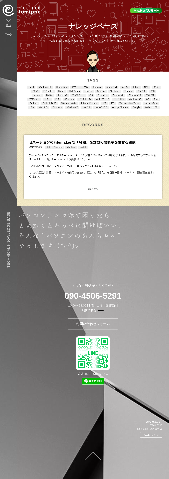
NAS (146, 87)
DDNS (35, 91)
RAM (156, 99)
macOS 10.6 (101, 107)
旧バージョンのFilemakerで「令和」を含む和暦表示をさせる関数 (82, 142)
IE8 (112, 103)
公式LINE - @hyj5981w (93, 356)
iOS (91, 95)
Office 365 (61, 87)
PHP (57, 99)
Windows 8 (118, 95)
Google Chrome (120, 107)
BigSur (49, 95)
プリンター (34, 99)
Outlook (34, 103)
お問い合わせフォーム (93, 324)
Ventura (128, 91)
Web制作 (43, 107)
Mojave (88, 91)
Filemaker (102, 95)
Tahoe (136, 87)
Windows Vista (68, 103)
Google (136, 107)
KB (8, 25)
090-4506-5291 (93, 295)
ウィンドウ (119, 99)
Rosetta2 (62, 95)
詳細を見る (93, 189)
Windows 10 (135, 95)
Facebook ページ (151, 435)
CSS (153, 91)
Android (37, 95)
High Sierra (74, 91)
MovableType (151, 103)
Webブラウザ (102, 99)
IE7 (104, 103)
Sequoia (97, 87)
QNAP (156, 87)
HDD (32, 107)
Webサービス (151, 107)
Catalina (101, 91)
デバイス (150, 95)
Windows (57, 107)
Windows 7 (72, 107)
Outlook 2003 (49, 103)
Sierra (61, 91)
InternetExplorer (89, 103)
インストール (85, 99)
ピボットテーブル (80, 87)
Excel (31, 87)
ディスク (141, 91)
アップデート (78, 95)
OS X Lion (69, 99)
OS (147, 99)
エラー (47, 99)
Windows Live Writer (129, 103)
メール (125, 87)
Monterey (114, 91)
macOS (86, 107)
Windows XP (135, 99)
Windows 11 (45, 87)
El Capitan (48, 91)
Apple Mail (111, 87)
